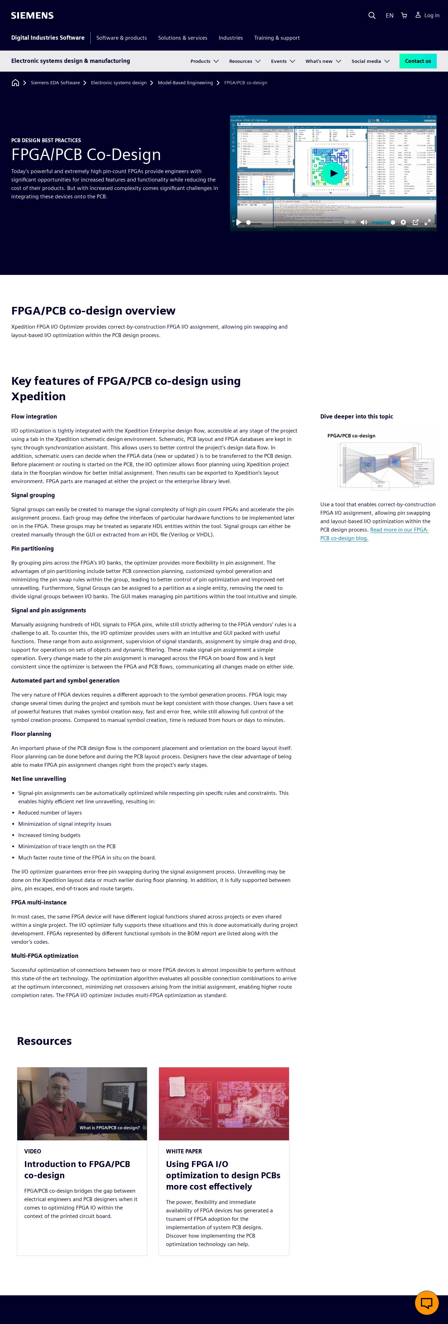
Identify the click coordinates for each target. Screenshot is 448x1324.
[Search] (372, 15)
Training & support (277, 37)
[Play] (238, 222)
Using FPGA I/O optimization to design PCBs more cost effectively (223, 1175)
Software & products (121, 37)
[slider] (294, 222)
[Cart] (404, 15)
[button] (427, 1303)
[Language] (388, 15)
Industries (231, 37)
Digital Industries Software (48, 37)
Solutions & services (182, 37)
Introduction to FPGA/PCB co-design (77, 1169)
